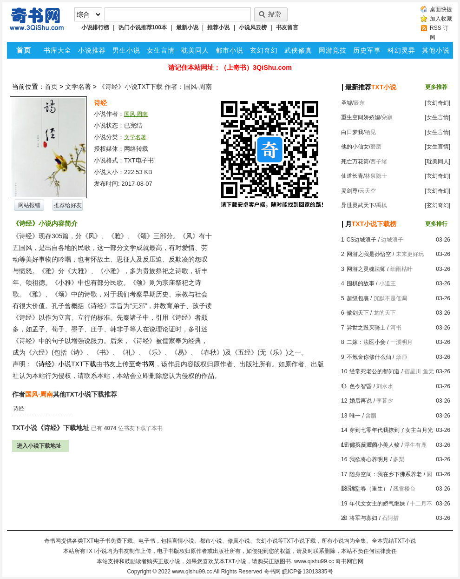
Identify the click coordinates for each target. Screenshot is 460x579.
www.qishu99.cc (192, 571)
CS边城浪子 (362, 239)
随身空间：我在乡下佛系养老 (385, 474)
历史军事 (367, 50)
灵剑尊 (349, 191)
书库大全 (58, 50)
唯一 (355, 415)
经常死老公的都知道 (374, 371)
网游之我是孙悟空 (369, 254)
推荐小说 (218, 27)
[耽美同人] (437, 161)
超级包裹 (358, 298)
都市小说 (229, 50)
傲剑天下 (358, 313)
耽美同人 (195, 50)
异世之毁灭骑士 (366, 327)
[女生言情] (437, 117)
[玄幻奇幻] (437, 103)
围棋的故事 (361, 283)
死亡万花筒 (355, 161)
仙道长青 (352, 176)
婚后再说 (360, 400)
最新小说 (187, 27)
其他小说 (436, 50)
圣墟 (346, 103)
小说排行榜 (95, 27)
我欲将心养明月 (368, 459)
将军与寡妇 (363, 518)
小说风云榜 (253, 27)
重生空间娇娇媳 (360, 117)
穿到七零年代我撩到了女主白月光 (391, 430)
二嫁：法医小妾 (366, 342)
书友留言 (287, 27)
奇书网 (272, 571)
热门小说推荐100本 (142, 27)
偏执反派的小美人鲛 (374, 445)
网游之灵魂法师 (366, 269)
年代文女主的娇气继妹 (377, 503)
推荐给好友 (68, 205)
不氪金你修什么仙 (369, 357)
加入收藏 (441, 18)
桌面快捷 (441, 9)
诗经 (18, 408)
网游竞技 (333, 50)
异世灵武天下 (358, 205)
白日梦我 (352, 132)
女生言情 (161, 50)
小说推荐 (92, 50)
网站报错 (29, 205)
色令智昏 (360, 386)
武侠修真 (298, 50)
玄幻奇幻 (264, 50)
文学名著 (78, 86)
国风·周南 (136, 114)
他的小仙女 (355, 146)
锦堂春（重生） (368, 488)
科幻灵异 (401, 50)
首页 (51, 86)
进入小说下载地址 (39, 446)
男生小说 (126, 50)
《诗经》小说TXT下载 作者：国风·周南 (155, 86)
